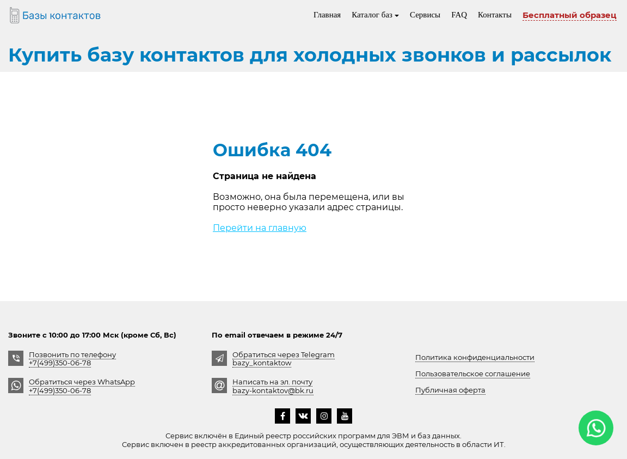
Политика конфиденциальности (474, 357)
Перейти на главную (259, 228)
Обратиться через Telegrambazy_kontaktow (283, 358)
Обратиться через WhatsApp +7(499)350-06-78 (82, 385)
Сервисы (425, 14)
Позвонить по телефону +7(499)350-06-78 (72, 358)
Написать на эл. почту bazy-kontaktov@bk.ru (273, 385)
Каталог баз (375, 14)
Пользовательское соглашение (472, 373)
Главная (327, 14)
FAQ (459, 14)
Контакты (495, 14)
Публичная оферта (450, 389)
